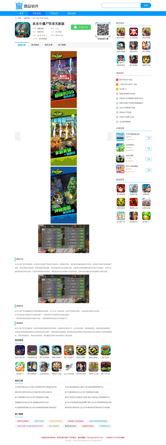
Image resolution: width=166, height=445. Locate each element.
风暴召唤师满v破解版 (121, 208)
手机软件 (54, 13)
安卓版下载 (81, 27)
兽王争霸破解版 (146, 52)
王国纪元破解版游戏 (146, 208)
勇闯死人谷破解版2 (134, 208)
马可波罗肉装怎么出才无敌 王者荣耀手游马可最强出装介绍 (36, 387)
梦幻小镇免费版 (132, 166)
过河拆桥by (130, 145)
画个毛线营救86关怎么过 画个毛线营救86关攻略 (82, 392)
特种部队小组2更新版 (75, 421)
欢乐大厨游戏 (54, 426)
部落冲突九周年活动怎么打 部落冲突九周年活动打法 (33, 392)
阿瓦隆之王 (134, 222)
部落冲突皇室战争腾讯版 (98, 421)
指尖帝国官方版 (121, 38)
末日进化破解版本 (134, 38)
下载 (148, 138)
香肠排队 (146, 194)
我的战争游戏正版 (121, 65)
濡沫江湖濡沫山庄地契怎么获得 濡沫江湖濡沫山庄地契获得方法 (87, 397)
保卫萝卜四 (121, 222)
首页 (21, 13)
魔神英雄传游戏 (70, 426)
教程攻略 (71, 13)
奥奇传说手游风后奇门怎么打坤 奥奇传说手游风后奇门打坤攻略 (87, 407)
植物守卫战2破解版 (146, 65)
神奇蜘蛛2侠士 (105, 426)
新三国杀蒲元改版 (121, 194)
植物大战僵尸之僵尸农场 (121, 52)
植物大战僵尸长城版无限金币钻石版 (30, 426)
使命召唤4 (130, 155)
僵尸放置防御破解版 (134, 65)
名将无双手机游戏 (134, 52)
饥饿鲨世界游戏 (87, 426)
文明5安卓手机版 (56, 421)
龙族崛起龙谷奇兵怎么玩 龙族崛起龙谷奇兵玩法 (32, 402)
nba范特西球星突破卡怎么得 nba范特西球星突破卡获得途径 (35, 407)
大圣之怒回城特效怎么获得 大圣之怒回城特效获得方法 (84, 387)
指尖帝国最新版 (146, 38)
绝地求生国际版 (22, 421)
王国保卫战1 (134, 194)
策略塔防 (27, 18)
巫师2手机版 (39, 421)
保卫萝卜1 (146, 222)
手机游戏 (37, 13)
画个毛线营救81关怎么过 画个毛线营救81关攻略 (32, 397)
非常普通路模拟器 (133, 134)
